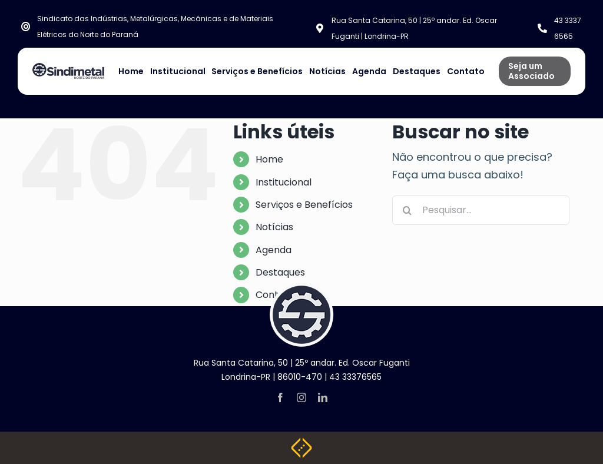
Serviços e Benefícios (304, 204)
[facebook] (280, 397)
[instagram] (301, 397)
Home (269, 159)
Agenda (273, 250)
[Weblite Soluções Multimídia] (301, 442)
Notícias (274, 227)
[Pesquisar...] (480, 210)
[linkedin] (322, 397)
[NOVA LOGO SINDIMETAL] (68, 68)
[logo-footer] (301, 287)
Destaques (280, 272)
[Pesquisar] (407, 210)
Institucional (284, 182)
